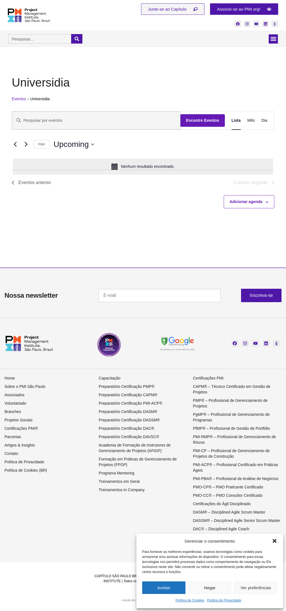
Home (9, 379)
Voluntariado (15, 404)
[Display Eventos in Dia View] (264, 121)
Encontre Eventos (202, 121)
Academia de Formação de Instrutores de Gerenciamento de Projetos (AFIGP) (135, 449)
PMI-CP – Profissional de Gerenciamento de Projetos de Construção (231, 454)
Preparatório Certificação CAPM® (128, 395)
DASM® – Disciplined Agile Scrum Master (229, 513)
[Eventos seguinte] (26, 145)
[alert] (143, 167)
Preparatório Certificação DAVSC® (129, 437)
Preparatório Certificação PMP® (126, 387)
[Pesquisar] (76, 39)
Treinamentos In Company (121, 490)
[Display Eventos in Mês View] (251, 121)
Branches (12, 412)
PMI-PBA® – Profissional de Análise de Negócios (235, 479)
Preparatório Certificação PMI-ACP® (130, 404)
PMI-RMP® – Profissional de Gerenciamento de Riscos (234, 440)
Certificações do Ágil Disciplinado (222, 504)
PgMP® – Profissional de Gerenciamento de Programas (231, 418)
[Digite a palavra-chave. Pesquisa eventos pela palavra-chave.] (96, 121)
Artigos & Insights (19, 446)
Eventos (19, 99)
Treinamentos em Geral (119, 482)
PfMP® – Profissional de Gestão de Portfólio (231, 429)
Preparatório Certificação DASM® (128, 412)
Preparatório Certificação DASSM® (129, 421)
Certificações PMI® (21, 429)
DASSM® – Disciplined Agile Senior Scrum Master (236, 521)
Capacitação (109, 379)
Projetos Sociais (18, 421)
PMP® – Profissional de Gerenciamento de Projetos (230, 404)
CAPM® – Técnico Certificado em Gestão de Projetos (232, 390)
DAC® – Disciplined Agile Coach (221, 530)
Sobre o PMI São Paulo (24, 387)
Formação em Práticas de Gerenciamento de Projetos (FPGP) (138, 463)
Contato (11, 454)
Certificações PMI (208, 379)
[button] (274, 541)
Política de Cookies (190, 600)
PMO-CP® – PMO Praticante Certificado (228, 488)
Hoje (41, 145)
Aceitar (163, 587)
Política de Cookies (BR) (25, 471)
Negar (210, 587)
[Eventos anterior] (15, 145)
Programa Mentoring (116, 474)
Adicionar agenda (246, 202)
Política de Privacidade (224, 600)
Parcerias (12, 437)
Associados (14, 395)
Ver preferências (255, 587)
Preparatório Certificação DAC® (126, 429)
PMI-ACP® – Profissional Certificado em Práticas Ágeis (235, 468)
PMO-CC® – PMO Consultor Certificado (228, 496)
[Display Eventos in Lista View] (236, 121)
